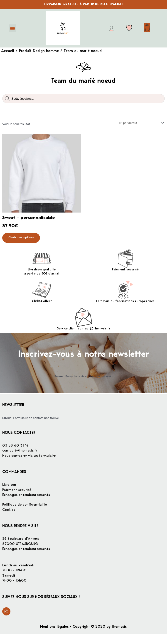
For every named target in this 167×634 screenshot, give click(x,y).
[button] (12, 28)
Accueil (7, 51)
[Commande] (141, 122)
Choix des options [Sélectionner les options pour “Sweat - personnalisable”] (21, 237)
